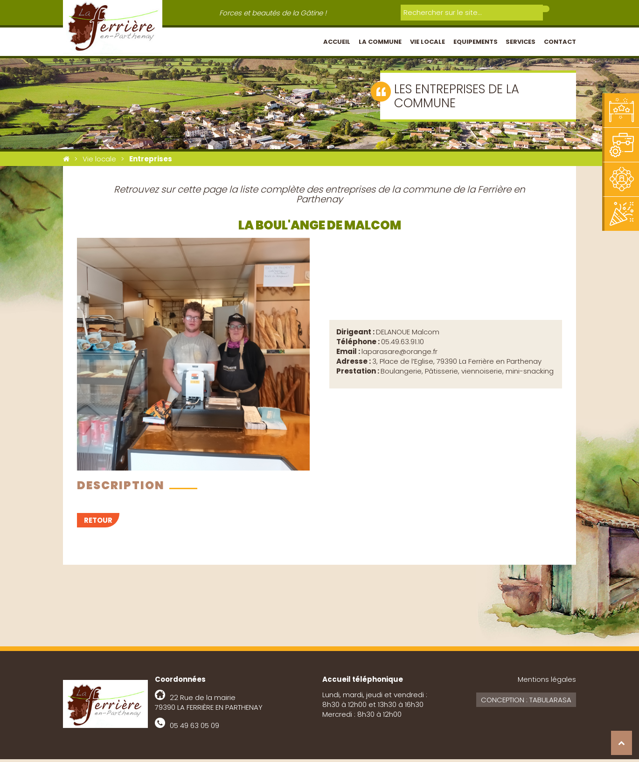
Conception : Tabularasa (526, 702)
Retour (98, 523)
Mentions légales (547, 682)
